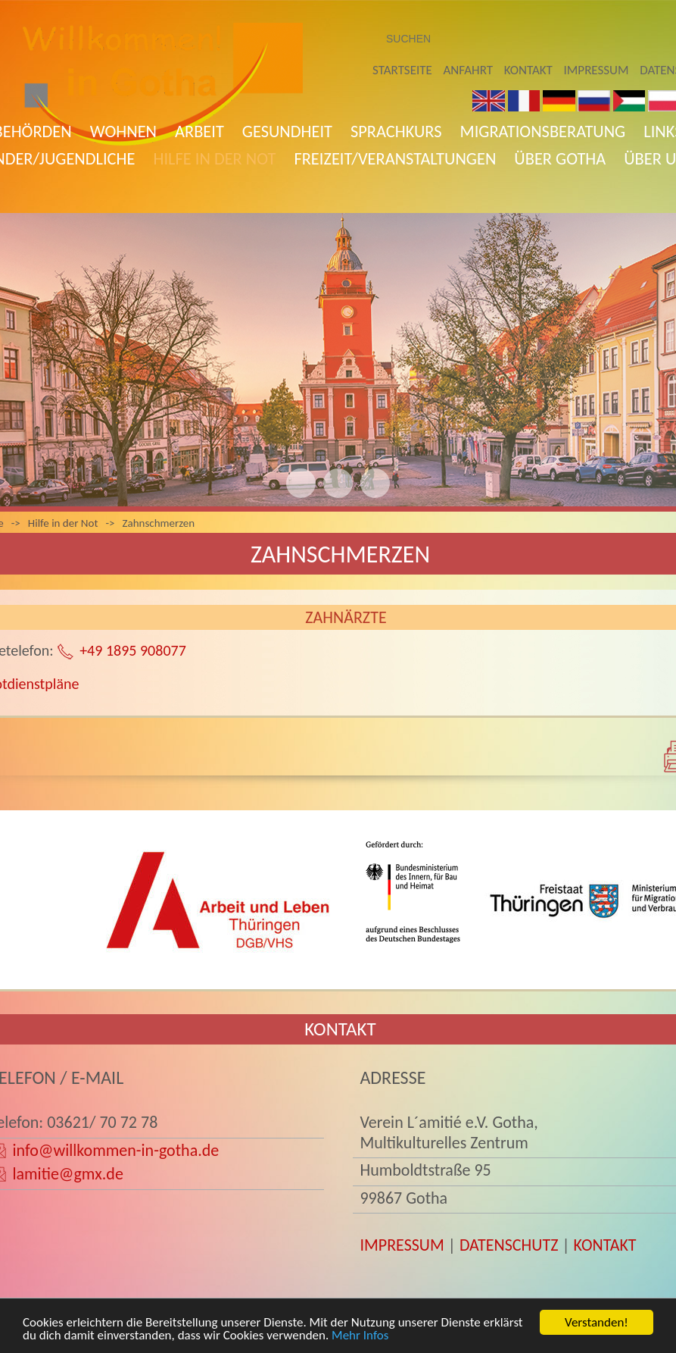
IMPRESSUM (402, 1245)
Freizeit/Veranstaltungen (395, 159)
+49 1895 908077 (132, 650)
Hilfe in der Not (214, 159)
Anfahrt (468, 70)
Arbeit (199, 131)
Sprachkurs (396, 131)
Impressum (596, 70)
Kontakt (528, 70)
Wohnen (123, 131)
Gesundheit (287, 131)
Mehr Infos (360, 1335)
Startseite (402, 70)
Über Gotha (560, 159)
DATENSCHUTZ (509, 1245)
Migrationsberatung (543, 131)
